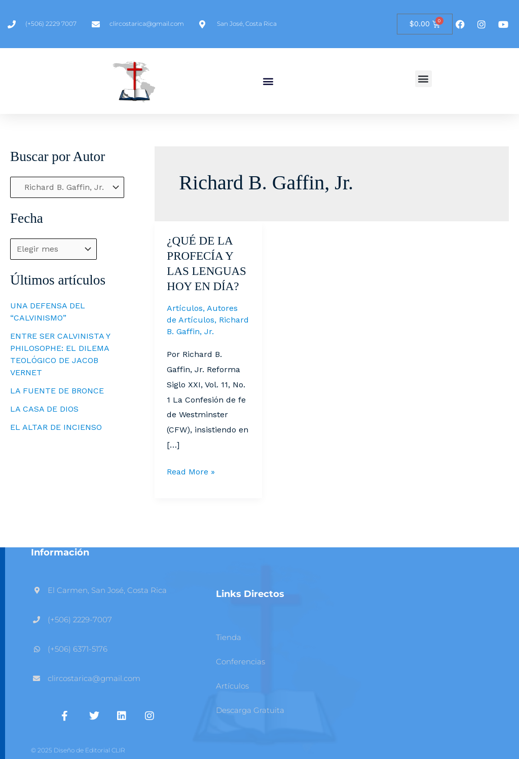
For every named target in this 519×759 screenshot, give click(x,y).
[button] (268, 81)
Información (60, 552)
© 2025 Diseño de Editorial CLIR (78, 750)
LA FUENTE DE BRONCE (57, 390)
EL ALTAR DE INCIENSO (56, 427)
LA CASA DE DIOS (44, 409)
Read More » (191, 470)
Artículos (185, 308)
